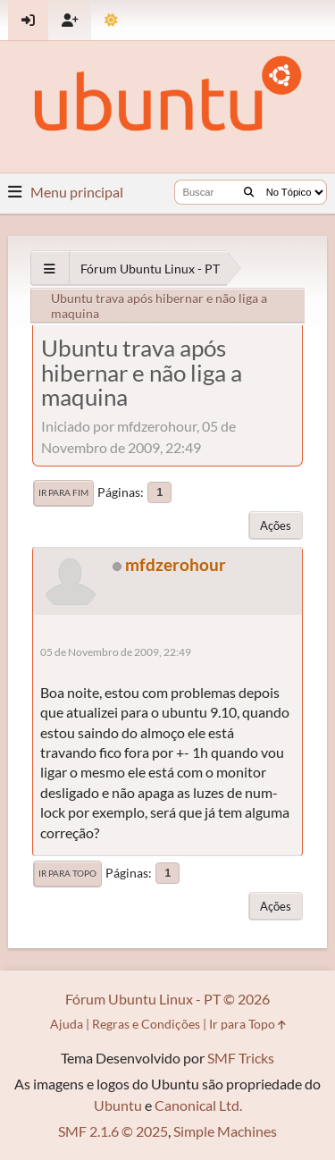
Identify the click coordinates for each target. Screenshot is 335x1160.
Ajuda (66, 1023)
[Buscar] (249, 192)
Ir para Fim (63, 492)
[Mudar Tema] (111, 20)
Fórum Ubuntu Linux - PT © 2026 (167, 998)
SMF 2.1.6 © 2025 (113, 1130)
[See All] (49, 268)
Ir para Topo (67, 873)
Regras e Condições (146, 1023)
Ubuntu (118, 1105)
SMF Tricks (240, 1057)
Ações (275, 525)
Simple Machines (225, 1130)
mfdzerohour (175, 564)
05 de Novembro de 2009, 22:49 (115, 652)
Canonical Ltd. (198, 1105)
